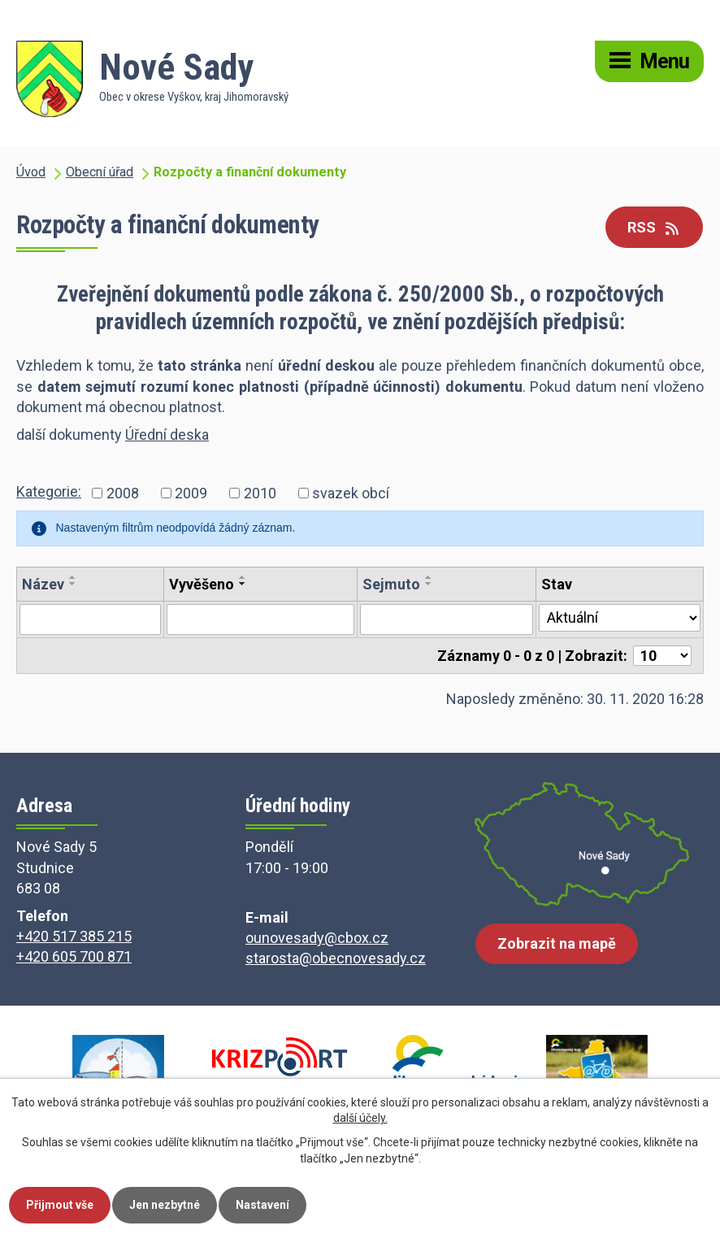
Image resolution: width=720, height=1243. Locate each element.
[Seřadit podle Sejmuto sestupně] (429, 583)
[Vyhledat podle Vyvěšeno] (260, 619)
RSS (654, 227)
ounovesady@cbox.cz (316, 937)
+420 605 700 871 (74, 956)
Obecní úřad (99, 172)
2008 (122, 493)
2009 (191, 493)
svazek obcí (350, 493)
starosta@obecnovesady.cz (335, 958)
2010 (260, 493)
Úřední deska (167, 434)
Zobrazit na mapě (556, 943)
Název (43, 584)
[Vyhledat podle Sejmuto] (446, 619)
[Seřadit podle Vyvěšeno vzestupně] (243, 577)
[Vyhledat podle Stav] (619, 618)
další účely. (360, 1118)
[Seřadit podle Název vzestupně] (73, 577)
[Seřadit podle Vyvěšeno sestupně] (243, 583)
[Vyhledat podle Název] (90, 619)
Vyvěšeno (201, 584)
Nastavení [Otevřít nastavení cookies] (262, 1204)
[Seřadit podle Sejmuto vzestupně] (429, 577)
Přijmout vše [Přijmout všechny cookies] (59, 1204)
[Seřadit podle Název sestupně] (73, 583)
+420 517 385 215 (74, 936)
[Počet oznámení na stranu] (662, 655)
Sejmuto (391, 584)
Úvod (31, 172)
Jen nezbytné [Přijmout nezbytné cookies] (164, 1204)
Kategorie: (48, 491)
